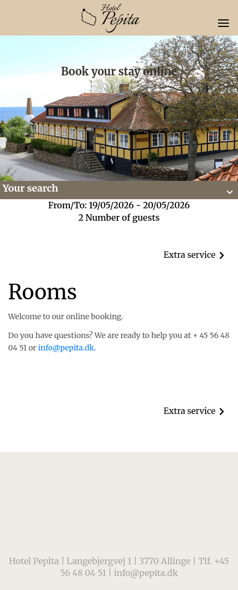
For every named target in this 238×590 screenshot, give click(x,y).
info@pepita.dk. (67, 348)
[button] (119, 190)
